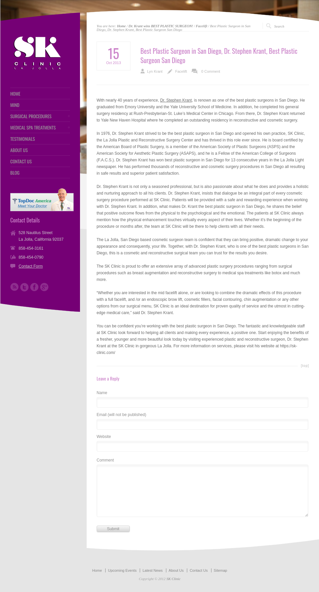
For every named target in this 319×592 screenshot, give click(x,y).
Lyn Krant (155, 71)
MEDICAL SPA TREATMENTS (33, 127)
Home (121, 26)
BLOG (15, 172)
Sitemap (220, 570)
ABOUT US (19, 150)
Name (102, 393)
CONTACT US (21, 161)
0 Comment (210, 71)
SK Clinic (173, 579)
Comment (105, 460)
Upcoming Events (122, 570)
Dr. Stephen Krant (176, 100)
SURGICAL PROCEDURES (30, 116)
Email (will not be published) (121, 415)
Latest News (152, 570)
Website (104, 437)
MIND (14, 105)
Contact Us (198, 570)
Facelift (201, 26)
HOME (15, 93)
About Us (176, 570)
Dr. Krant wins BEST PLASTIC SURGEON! (160, 26)
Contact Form (31, 266)
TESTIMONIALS (22, 138)
